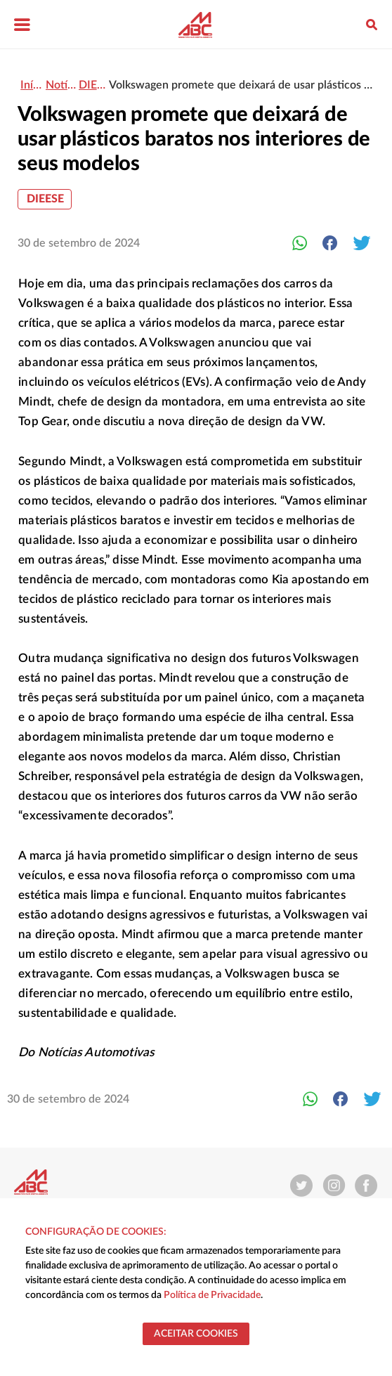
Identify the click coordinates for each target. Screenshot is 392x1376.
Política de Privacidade (212, 1295)
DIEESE (45, 199)
